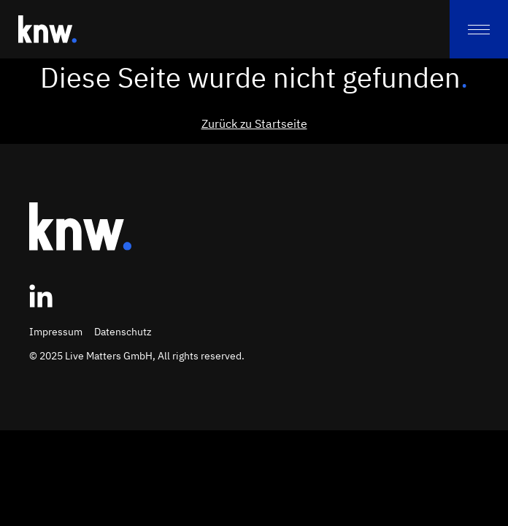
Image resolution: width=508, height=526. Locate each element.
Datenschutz (123, 331)
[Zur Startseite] (47, 29)
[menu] (479, 29)
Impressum (55, 331)
